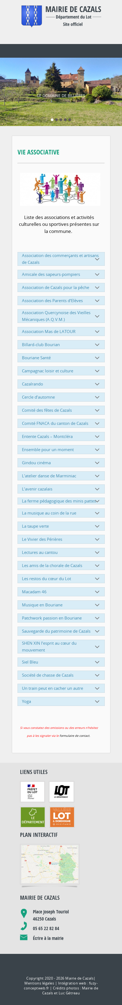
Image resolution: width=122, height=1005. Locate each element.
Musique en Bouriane (61, 594)
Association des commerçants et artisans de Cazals (61, 249)
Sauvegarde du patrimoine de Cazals (61, 620)
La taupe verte (61, 515)
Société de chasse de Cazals (61, 664)
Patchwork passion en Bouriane (61, 607)
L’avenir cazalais (61, 478)
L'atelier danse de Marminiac (61, 465)
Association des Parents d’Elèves (61, 290)
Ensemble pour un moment (61, 439)
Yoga (61, 691)
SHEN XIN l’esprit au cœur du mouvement (61, 636)
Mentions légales (39, 973)
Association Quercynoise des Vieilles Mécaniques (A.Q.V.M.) (61, 306)
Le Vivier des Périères (61, 529)
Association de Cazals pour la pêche (61, 277)
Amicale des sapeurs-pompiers (61, 264)
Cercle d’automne (61, 386)
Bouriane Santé (61, 347)
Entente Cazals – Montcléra (61, 426)
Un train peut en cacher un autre (61, 678)
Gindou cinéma (61, 452)
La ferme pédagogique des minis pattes (61, 490)
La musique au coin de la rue (61, 502)
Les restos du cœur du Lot (61, 568)
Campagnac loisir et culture (61, 360)
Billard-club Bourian (61, 334)
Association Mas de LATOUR (61, 321)
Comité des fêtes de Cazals (61, 400)
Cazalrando (61, 373)
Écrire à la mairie (48, 928)
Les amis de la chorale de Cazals (61, 555)
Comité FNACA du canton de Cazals (61, 413)
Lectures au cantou (61, 542)
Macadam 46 (61, 581)
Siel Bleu (61, 651)
